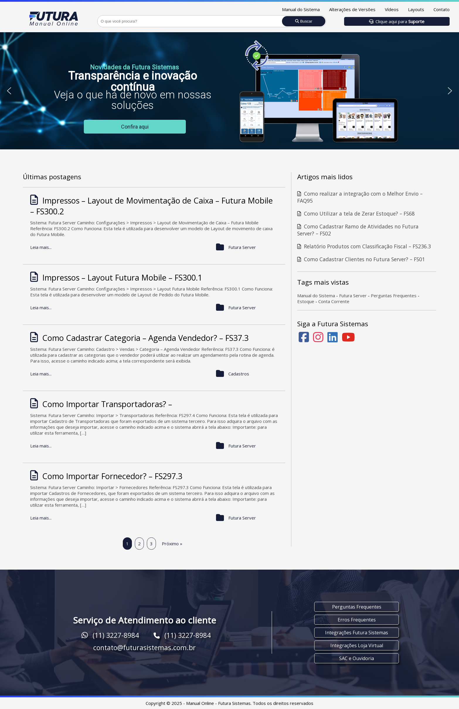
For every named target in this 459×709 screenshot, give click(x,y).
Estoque (305, 301)
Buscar (303, 21)
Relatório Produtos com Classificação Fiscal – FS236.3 (364, 246)
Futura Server (353, 295)
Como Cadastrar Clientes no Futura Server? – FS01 (361, 259)
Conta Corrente (333, 301)
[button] (9, 90)
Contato (441, 9)
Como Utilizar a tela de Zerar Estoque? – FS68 (356, 213)
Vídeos (392, 9)
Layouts (416, 9)
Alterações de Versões (352, 9)
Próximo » (172, 543)
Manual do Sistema (301, 9)
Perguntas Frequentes (393, 295)
